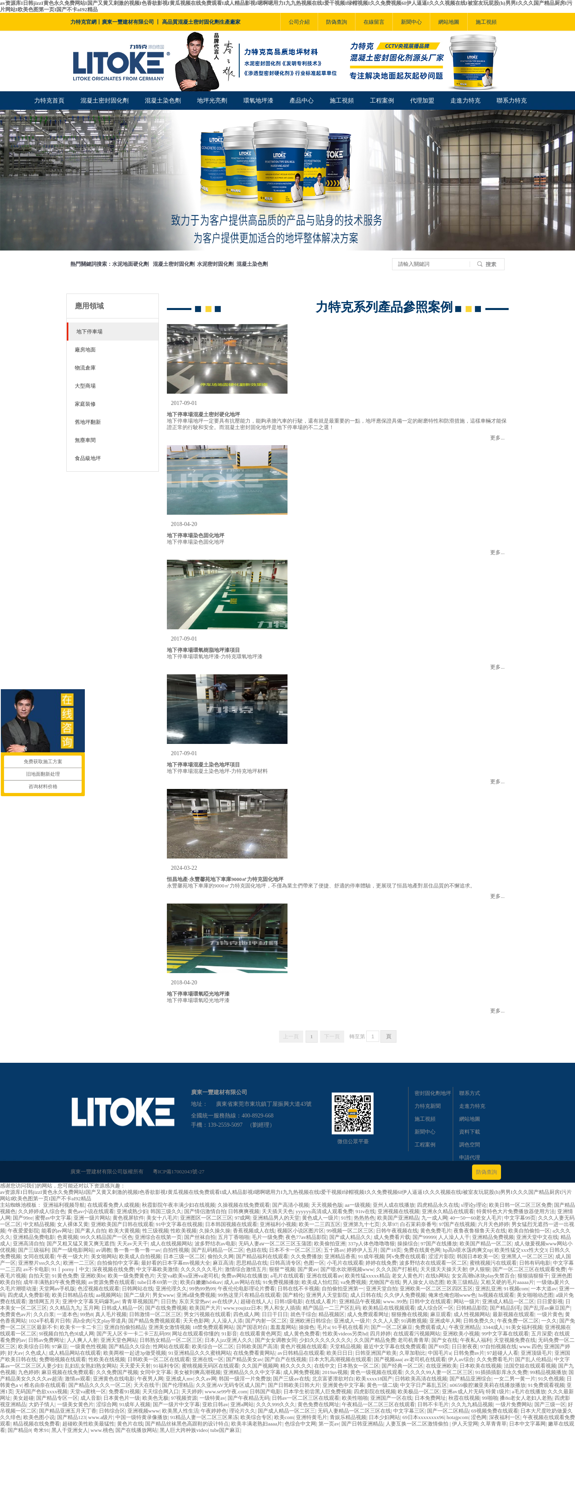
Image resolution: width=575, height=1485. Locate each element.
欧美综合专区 (256, 1417)
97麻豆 (60, 1346)
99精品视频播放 (548, 1372)
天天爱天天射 (135, 1366)
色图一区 (314, 1263)
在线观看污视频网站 (416, 1334)
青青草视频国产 (140, 1301)
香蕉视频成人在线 (254, 1231)
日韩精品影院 (471, 1308)
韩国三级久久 (166, 1211)
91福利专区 (166, 1366)
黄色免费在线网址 (318, 1404)
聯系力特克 (512, 100)
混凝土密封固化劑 (104, 100)
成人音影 (90, 1398)
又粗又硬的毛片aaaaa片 (507, 1282)
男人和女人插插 (282, 1308)
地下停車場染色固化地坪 (195, 535)
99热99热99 (202, 1289)
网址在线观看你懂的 (195, 1334)
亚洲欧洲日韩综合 (310, 1321)
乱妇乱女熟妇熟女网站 (91, 1366)
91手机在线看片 (350, 1327)
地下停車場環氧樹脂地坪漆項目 (203, 650)
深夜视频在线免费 (113, 1269)
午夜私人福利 (475, 1340)
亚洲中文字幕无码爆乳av (90, 1301)
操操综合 (407, 1244)
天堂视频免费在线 (515, 1340)
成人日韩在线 (366, 1295)
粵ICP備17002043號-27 (179, 1172)
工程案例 (382, 100)
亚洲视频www (143, 1411)
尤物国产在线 (384, 1282)
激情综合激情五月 (246, 1269)
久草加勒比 (412, 1353)
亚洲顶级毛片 (536, 1353)
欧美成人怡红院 (320, 1282)
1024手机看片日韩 (49, 1321)
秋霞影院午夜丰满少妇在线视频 (178, 1205)
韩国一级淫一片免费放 (245, 1379)
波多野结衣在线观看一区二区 (433, 1263)
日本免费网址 (430, 1398)
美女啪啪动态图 (535, 1295)
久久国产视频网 (260, 1366)
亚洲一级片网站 (92, 1218)
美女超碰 (23, 1398)
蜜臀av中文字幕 (53, 1218)
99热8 (86, 1314)
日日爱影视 (550, 1301)
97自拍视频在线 (498, 1346)
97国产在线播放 (439, 1244)
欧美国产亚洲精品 (398, 1218)
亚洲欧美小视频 (461, 1334)
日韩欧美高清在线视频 (421, 1379)
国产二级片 (137, 1295)
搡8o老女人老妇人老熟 (526, 1398)
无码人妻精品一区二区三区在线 (354, 1411)
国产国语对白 (252, 1327)
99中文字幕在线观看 (505, 1334)
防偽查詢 (336, 22)
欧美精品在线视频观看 (389, 1308)
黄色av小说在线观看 (91, 1211)
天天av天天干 (132, 1244)
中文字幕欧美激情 (157, 1269)
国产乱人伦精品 (533, 1359)
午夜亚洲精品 (464, 1327)
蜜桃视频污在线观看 (493, 1263)
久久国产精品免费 (375, 1340)
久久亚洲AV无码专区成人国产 (230, 1385)
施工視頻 (486, 22)
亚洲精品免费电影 (34, 1237)
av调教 (103, 1250)
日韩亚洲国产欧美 (376, 1353)
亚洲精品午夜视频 (360, 1301)
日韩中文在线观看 (430, 1301)
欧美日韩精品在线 (73, 1295)
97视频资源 (184, 1398)
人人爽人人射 (82, 1340)
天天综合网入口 (160, 1391)
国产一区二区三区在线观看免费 (529, 1269)
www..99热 (395, 1301)
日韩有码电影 (534, 1263)
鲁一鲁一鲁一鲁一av (137, 1250)
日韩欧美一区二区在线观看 (158, 1359)
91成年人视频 (134, 1404)
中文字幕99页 (520, 1218)
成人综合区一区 (435, 1308)
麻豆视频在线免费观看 (67, 1372)
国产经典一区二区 (402, 1366)
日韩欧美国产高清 (257, 1346)
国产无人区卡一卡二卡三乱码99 (133, 1334)
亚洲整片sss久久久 (39, 1263)
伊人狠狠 (479, 1269)
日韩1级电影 (288, 1301)
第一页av (328, 1424)
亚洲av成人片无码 (462, 1391)
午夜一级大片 (72, 1256)
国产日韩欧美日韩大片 (294, 1385)
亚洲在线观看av (324, 1276)
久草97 (390, 1224)
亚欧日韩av (215, 1404)
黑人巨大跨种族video (184, 1430)
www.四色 (530, 1346)
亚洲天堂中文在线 (537, 1237)
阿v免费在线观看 (406, 1256)
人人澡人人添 (227, 1321)
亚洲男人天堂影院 (327, 1295)
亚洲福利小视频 (278, 1224)
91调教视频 (414, 1321)
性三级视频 (155, 1231)
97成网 (242, 1218)
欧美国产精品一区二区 (486, 1244)
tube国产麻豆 (225, 1430)
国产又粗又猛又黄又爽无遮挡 (81, 1244)
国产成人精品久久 (350, 1237)
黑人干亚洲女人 (69, 1430)
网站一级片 (467, 1301)
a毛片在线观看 (287, 1276)
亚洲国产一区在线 (391, 1398)
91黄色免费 (65, 1276)
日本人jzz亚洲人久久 (229, 1340)
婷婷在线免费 (381, 1263)
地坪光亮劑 (212, 100)
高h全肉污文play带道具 (99, 1321)
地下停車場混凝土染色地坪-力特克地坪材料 (217, 771)
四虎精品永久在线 (438, 1205)
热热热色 (364, 1218)
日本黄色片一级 (121, 1398)
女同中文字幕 (155, 1372)
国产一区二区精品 (448, 1411)
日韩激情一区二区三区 (155, 1314)
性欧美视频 (183, 1231)
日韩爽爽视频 (243, 1211)
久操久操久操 (214, 1231)
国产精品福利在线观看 (262, 1256)
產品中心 (302, 100)
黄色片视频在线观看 (303, 1346)
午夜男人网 (150, 1379)
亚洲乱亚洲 (488, 1289)
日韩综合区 (112, 1411)
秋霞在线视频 (464, 1398)
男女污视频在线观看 (207, 1314)
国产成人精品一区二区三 (286, 1411)
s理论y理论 (474, 1205)
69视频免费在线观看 (494, 1411)
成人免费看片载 (392, 1237)
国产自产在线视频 (285, 1359)
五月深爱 (541, 1334)
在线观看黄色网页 (260, 1334)
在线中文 (324, 1366)
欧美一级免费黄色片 (131, 1276)
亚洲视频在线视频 (398, 1211)
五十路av (334, 1250)
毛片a (323, 1327)
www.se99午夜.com (226, 1391)
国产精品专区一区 (57, 1398)
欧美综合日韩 (33, 1346)
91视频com (516, 1289)
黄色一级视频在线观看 (376, 1372)
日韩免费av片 (469, 1353)
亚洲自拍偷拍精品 (125, 1327)
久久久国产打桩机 (397, 1269)
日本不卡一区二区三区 (295, 1250)
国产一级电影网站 (73, 1250)
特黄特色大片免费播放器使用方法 (515, 1211)
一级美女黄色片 (75, 1404)
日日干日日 (275, 1314)
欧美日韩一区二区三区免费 (520, 1205)
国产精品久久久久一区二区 (99, 1385)
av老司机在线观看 (425, 1359)
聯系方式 (469, 1093)
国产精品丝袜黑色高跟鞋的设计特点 (187, 1424)
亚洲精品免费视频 (493, 1237)
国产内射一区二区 (266, 1321)
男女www (163, 1295)
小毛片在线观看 (345, 1263)
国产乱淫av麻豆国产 (547, 1308)
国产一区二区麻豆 (392, 1327)
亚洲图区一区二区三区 (206, 1218)
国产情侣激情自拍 (205, 1211)
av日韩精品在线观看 (300, 1353)
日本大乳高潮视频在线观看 (340, 1359)
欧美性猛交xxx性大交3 (521, 1250)
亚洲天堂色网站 (119, 1340)
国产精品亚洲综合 (470, 1379)
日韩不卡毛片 (433, 1404)
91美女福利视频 (524, 1327)
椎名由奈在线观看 (45, 1385)
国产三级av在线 (291, 1379)
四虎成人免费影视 (28, 1295)
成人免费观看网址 (368, 1314)
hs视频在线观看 (496, 1295)
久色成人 (35, 1353)
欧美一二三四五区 (320, 1224)
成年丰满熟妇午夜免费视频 (54, 1282)
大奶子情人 (42, 1404)
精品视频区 (331, 1314)
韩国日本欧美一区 (478, 1256)
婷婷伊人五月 (362, 1250)
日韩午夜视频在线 (397, 1231)
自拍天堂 (39, 1276)
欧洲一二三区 (78, 1263)
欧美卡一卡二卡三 (81, 1327)
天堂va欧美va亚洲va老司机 (188, 1276)
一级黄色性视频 (88, 1346)
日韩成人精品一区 (122, 1308)
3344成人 (493, 1327)
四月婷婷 (380, 1334)
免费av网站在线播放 (244, 1276)
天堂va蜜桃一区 (88, 1391)
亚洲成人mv (179, 1379)
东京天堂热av (194, 1301)
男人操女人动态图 (423, 1282)
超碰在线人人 (256, 1301)
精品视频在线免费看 (36, 1424)
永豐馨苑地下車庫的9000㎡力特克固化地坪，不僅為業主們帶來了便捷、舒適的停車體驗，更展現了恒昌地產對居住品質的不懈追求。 (321, 886)
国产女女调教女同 (276, 1340)
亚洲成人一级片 (352, 1321)
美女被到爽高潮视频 (197, 1372)
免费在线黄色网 (422, 1250)
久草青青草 (494, 1424)
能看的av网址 (56, 1231)
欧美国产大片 (205, 1308)
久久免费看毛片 (494, 1359)
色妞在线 (256, 1250)
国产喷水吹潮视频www (347, 1269)
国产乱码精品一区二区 (217, 1250)
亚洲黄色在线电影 (114, 1379)
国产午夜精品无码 (248, 1398)
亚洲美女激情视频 (169, 1327)
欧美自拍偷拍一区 (529, 1231)
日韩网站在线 (137, 1289)
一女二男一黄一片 (515, 1379)
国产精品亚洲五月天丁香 (68, 1411)
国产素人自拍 (90, 1231)
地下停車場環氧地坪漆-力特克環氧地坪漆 (215, 656)
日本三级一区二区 (184, 1256)
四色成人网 (246, 1314)
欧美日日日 (340, 1353)
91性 (346, 1218)
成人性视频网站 (472, 1314)
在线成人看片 (321, 1301)
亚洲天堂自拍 (381, 1289)
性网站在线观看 (171, 1346)
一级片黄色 (550, 1314)
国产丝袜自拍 (200, 1237)
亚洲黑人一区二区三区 (527, 1256)
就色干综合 (303, 1314)
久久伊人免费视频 (405, 1295)
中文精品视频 (39, 1224)
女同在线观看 (39, 1256)
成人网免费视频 (301, 1372)
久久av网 (205, 1379)
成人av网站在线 (242, 1282)
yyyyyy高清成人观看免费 (324, 1211)
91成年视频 (371, 1256)
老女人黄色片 (407, 1276)
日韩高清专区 (285, 1263)
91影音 (229, 1334)
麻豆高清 (223, 1263)
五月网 (91, 1308)
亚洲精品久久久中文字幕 (252, 1372)
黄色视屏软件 (128, 1218)
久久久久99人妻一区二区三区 (439, 1372)
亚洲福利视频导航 (64, 1205)
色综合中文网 (300, 1424)
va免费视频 (353, 1282)
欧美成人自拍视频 (140, 1256)
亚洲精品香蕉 (340, 1256)
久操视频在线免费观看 (244, 1205)
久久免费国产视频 (117, 1372)
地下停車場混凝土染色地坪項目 (203, 765)
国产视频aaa (388, 1359)
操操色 (306, 1327)
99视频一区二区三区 (350, 1231)
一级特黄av (212, 1398)
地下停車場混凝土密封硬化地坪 (203, 414)
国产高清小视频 (290, 1205)
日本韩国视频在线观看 (231, 1224)
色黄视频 (67, 1237)
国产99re (23, 1218)
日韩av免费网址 (46, 1340)
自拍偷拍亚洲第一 (342, 1289)
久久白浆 (43, 1314)
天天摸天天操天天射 (443, 1269)
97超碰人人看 (502, 1353)
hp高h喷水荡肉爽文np (468, 1250)
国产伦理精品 (177, 1385)
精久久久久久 (296, 1366)
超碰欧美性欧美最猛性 (88, 1424)
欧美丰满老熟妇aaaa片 (256, 1424)
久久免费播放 (306, 1256)
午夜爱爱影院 (23, 1231)
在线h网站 (437, 1276)
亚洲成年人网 (445, 1321)
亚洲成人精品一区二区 (508, 1301)
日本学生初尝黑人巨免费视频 (317, 1391)
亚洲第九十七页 (361, 1224)
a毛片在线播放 (529, 1391)
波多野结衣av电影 (215, 1244)
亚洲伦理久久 (171, 1289)
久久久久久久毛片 (201, 1269)
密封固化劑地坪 (433, 1093)
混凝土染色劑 (163, 100)
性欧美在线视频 (106, 1359)
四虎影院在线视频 (375, 1391)
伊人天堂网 (465, 1424)
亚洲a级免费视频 (196, 1295)
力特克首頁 (49, 100)
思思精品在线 (251, 1263)
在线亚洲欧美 (441, 1366)
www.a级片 (100, 1417)
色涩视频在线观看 (98, 1289)
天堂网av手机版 (57, 1289)
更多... (497, 438)
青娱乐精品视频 (348, 1417)
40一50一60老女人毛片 (476, 1218)
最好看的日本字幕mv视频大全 (176, 1263)
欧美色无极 (155, 1398)
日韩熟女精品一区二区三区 (171, 1340)
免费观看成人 (430, 1327)
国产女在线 (444, 1340)
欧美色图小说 (39, 1417)
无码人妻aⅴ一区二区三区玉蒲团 (275, 1244)
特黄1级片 (497, 1391)
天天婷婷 (191, 1391)
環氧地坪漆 (258, 100)
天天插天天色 (277, 1211)
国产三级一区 (550, 1404)
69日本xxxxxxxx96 (423, 1417)
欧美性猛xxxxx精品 (367, 1276)
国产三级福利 (33, 1250)
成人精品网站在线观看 (75, 1353)
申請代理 (469, 1157)
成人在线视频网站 (171, 1244)
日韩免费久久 (479, 1321)
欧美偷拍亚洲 (329, 1244)
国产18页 (390, 1250)
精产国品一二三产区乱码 (331, 1308)
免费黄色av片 (15, 1314)
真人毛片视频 (111, 1314)
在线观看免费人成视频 (113, 1205)
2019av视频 (335, 1372)
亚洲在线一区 (208, 1359)
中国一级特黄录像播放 (141, 1417)
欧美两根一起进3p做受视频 (134, 1353)
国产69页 (438, 1346)
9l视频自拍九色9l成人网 (66, 1334)
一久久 (549, 1321)
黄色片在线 (130, 1424)
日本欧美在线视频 (480, 1366)
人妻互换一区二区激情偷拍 (418, 1424)
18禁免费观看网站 (213, 1327)
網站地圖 (448, 22)
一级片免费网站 (513, 1404)
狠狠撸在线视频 (409, 1314)
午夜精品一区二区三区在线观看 (378, 1404)
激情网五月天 (44, 1301)
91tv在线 (365, 1211)
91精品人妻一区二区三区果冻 (204, 1417)
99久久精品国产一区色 (106, 1237)
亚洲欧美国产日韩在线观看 (122, 1224)
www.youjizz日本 (242, 1308)
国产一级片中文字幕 (176, 1404)
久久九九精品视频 (472, 1404)
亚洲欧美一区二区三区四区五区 (436, 1289)
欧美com (284, 1417)
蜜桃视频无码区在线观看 (210, 1366)
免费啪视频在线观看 (62, 1359)
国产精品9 (19, 1430)
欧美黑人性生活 (180, 1411)
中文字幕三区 (409, 1411)
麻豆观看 (440, 1314)
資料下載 (469, 1132)
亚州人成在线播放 (394, 1205)
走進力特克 (465, 100)
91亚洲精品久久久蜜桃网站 (199, 1353)
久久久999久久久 (276, 1404)
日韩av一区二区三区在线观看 (305, 1398)
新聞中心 (411, 22)
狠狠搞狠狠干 (533, 1276)
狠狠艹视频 (282, 1269)
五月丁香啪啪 (233, 1237)
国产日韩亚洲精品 (362, 1424)
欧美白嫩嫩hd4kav (201, 1282)
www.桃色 (101, 1430)
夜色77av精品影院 (306, 1237)
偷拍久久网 (220, 1256)
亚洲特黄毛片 (311, 1417)
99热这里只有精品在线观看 (249, 1295)
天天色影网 (196, 1321)
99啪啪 (490, 1398)
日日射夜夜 (465, 1346)
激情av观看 (77, 1379)
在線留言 (373, 22)
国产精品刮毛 (505, 1308)
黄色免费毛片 (436, 1231)
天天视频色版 (327, 1205)
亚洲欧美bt (92, 1276)
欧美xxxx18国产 (374, 1379)
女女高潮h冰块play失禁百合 (483, 1276)
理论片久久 (242, 1411)
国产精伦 (293, 1295)
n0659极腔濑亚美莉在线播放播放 (488, 1385)
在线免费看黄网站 (254, 1353)
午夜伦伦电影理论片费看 (246, 1289)
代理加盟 (422, 100)
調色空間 (469, 1145)
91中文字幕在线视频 (179, 1224)
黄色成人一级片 (320, 1218)
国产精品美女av (244, 1359)
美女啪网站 (104, 1256)
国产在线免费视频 (166, 1308)
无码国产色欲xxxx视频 (41, 1391)
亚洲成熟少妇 (132, 1211)
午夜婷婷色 (214, 1411)
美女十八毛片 (162, 1218)
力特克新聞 (428, 1106)
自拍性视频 (176, 1250)
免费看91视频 (124, 1391)
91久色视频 (551, 1379)
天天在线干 (146, 1385)
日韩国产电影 (265, 1391)
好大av (15, 1353)
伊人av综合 (461, 1359)
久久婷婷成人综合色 (41, 1211)
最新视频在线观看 (513, 1314)
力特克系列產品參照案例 (384, 307)
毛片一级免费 (267, 1237)
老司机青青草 (413, 1340)
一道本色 (67, 1314)
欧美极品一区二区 (418, 1391)
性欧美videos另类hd (345, 1334)
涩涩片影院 (441, 1256)
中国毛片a (439, 1353)
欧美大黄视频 (124, 1231)
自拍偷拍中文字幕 (118, 1263)
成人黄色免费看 (301, 1334)
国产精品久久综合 (129, 1346)
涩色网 (479, 1417)
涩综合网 (106, 1404)
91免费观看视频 (546, 1385)
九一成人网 (434, 1218)
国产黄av (308, 1269)
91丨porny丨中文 (70, 1269)
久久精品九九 (65, 1308)
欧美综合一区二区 (213, 1346)
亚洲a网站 (242, 1404)
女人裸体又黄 (72, 1224)
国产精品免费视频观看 (154, 1321)
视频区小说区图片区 (300, 1231)
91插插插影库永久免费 (501, 1372)
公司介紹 (299, 22)
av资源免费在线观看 (111, 1282)
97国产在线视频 (457, 1224)
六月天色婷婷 (493, 1224)
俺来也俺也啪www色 (452, 1295)
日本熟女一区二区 (358, 1366)
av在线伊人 (225, 1301)
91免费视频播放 (281, 1282)
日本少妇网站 (384, 1417)
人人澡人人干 (454, 1237)
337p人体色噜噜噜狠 (371, 1244)
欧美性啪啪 (355, 1398)
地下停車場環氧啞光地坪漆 (198, 994)
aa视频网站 (109, 1295)
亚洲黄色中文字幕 (343, 1385)
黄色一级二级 (382, 1385)
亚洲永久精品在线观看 (448, 1211)
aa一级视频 (357, 1205)
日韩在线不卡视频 (298, 1289)
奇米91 (41, 1430)
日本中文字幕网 (527, 1424)
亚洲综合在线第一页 (158, 1237)
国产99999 (424, 1237)
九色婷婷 (28, 1372)
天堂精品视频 (345, 1346)
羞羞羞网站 (283, 1327)
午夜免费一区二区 (518, 1321)
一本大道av (544, 1289)
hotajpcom (458, 1417)
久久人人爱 (386, 1321)
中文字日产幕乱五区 (423, 1385)
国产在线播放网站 (136, 1430)
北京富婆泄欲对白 (333, 1379)
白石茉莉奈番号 (418, 1224)
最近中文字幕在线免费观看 (394, 1346)
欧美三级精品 (462, 1282)
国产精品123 (71, 1417)
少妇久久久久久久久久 (325, 1340)
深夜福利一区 (504, 1417)
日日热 (169, 1301)
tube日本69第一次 (158, 1282)
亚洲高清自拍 (28, 1244)
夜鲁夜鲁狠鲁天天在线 (480, 1231)
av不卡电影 (36, 1269)
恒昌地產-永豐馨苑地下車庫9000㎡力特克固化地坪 (225, 879)
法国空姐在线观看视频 (530, 1366)
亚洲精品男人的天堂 (276, 1218)
